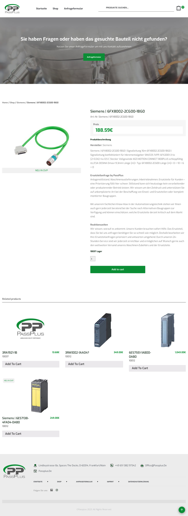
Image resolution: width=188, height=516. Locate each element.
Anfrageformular (73, 8)
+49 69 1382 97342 (125, 465)
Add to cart (117, 269)
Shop (55, 8)
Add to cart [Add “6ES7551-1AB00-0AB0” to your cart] (140, 368)
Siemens (21, 102)
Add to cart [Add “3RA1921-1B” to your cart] (13, 364)
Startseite (41, 8)
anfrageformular (94, 57)
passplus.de (45, 471)
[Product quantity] (92, 258)
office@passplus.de (156, 465)
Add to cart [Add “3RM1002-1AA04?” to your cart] (76, 364)
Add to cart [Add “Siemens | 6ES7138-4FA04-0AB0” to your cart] (13, 434)
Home (5, 102)
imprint (110, 481)
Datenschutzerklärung (138, 481)
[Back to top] (182, 510)
